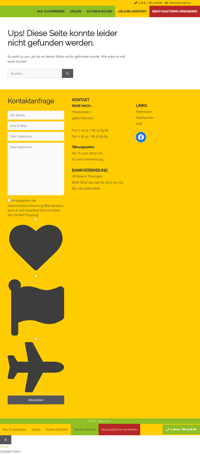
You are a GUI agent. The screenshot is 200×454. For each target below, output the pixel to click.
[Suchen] (67, 73)
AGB (139, 124)
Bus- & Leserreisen (50, 11)
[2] (36, 276)
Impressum (144, 111)
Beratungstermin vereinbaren (174, 11)
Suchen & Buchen (99, 11)
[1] (36, 219)
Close (4, 446)
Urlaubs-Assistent (132, 11)
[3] (36, 339)
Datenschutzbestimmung (25, 206)
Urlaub (75, 11)
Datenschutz (145, 118)
